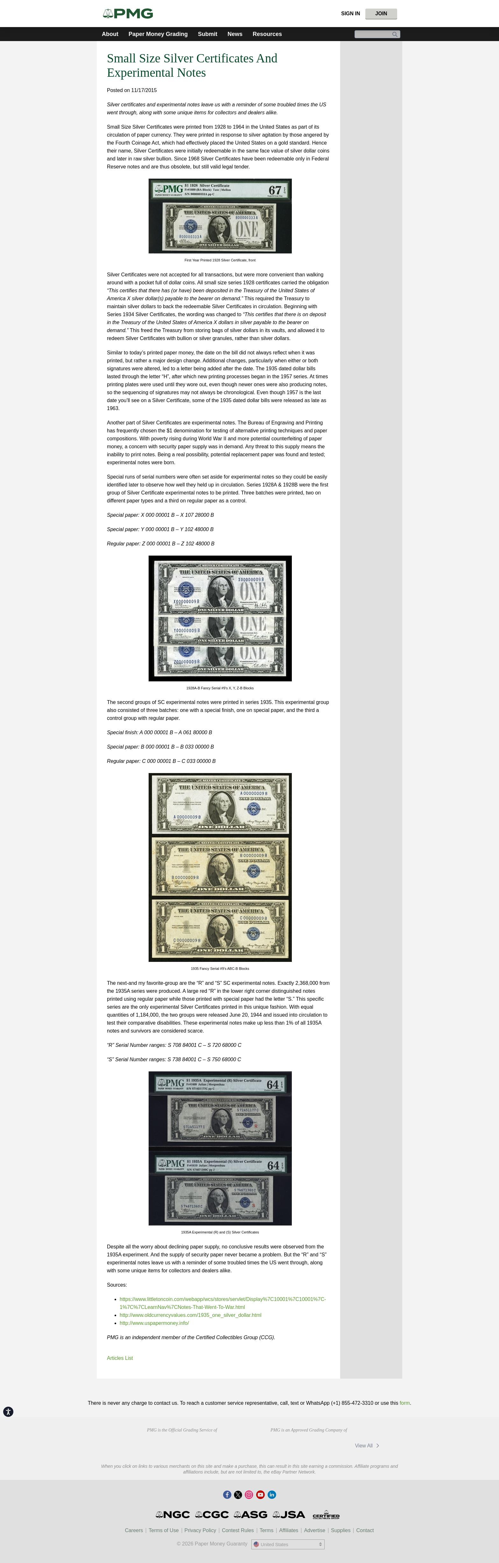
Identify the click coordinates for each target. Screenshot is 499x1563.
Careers (134, 1530)
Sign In (350, 13)
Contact (365, 1530)
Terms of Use (164, 1530)
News (235, 34)
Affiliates (288, 1530)
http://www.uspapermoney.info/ (154, 1323)
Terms (267, 1530)
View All (368, 1445)
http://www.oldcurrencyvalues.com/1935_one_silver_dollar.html (191, 1315)
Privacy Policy (200, 1530)
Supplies (340, 1530)
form (405, 1403)
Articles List (120, 1358)
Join (381, 13)
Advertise (314, 1530)
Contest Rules (238, 1530)
